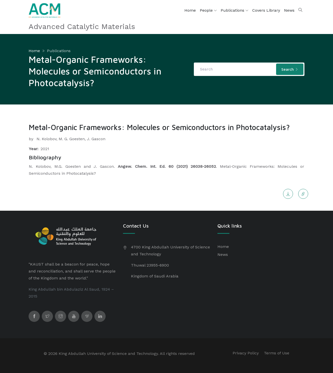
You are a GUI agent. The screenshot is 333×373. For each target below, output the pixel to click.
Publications (234, 10)
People (208, 10)
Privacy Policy (246, 353)
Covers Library (266, 10)
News (289, 10)
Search (289, 69)
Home (190, 10)
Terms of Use (276, 353)
